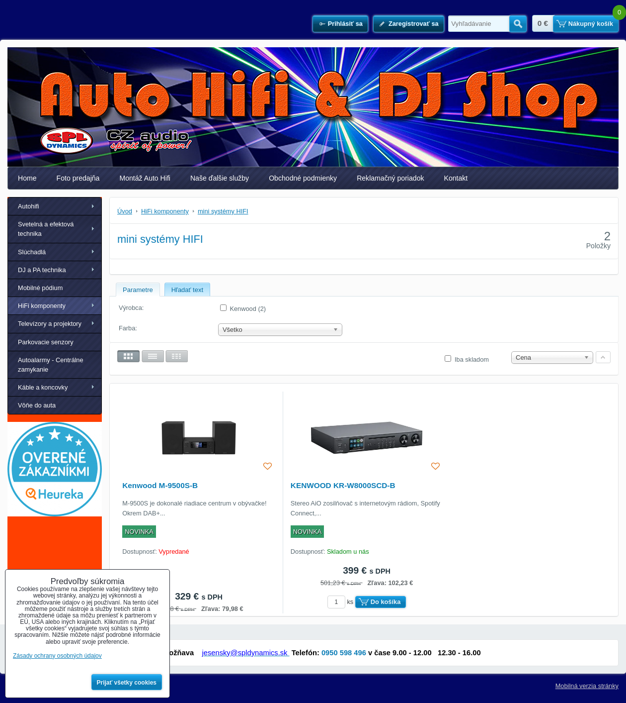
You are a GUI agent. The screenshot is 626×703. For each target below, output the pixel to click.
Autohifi (28, 206)
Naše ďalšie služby (219, 178)
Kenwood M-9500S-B (160, 485)
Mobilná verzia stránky (587, 686)
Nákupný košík (590, 23)
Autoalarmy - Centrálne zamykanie (50, 364)
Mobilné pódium (40, 288)
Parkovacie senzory (46, 342)
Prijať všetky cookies (127, 682)
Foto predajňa (78, 178)
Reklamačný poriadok (390, 178)
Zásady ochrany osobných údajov (57, 655)
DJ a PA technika (42, 270)
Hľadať (518, 23)
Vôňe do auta (37, 405)
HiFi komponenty (42, 305)
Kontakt (456, 178)
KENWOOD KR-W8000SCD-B (343, 485)
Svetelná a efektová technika (46, 228)
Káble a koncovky (43, 387)
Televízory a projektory (49, 323)
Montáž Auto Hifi (144, 178)
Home (27, 178)
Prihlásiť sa (345, 23)
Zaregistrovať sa (414, 23)
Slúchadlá (32, 252)
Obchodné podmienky (303, 178)
